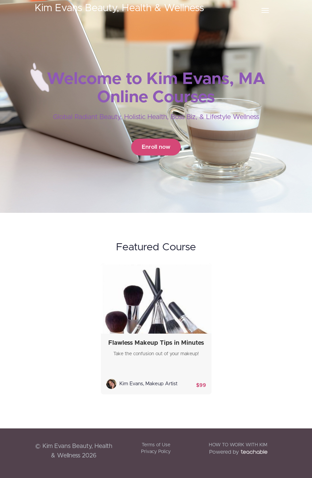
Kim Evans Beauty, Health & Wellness (119, 8)
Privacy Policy (156, 451)
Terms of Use (156, 445)
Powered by (238, 452)
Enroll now (156, 147)
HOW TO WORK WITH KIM (238, 445)
